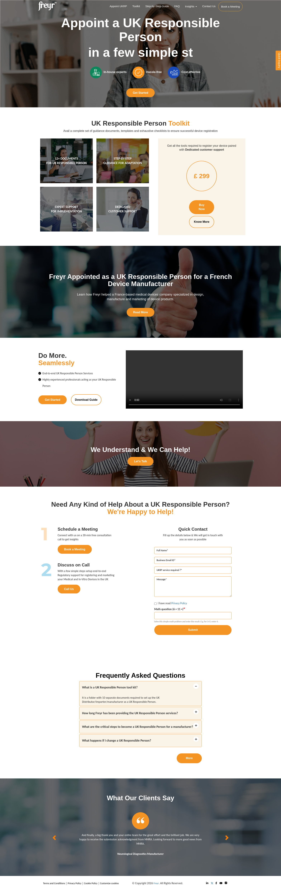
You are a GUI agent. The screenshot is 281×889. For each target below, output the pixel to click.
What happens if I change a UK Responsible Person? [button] (116, 740)
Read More (140, 312)
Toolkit (136, 6)
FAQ (177, 6)
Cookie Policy (90, 883)
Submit (193, 629)
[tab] (140, 687)
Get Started (140, 92)
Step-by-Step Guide (157, 6)
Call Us (69, 589)
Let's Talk (140, 461)
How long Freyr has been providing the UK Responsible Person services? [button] (130, 713)
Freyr (156, 883)
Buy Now (202, 207)
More (189, 758)
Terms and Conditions (54, 883)
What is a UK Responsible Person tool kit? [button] (110, 687)
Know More (201, 221)
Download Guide (86, 399)
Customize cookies (109, 883)
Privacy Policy (179, 603)
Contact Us (209, 6)
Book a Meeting (74, 549)
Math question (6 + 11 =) (168, 609)
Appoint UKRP (118, 6)
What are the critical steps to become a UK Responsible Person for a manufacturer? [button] (137, 727)
